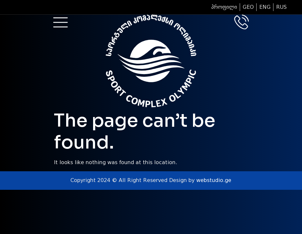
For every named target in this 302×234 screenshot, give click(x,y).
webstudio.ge (213, 180)
